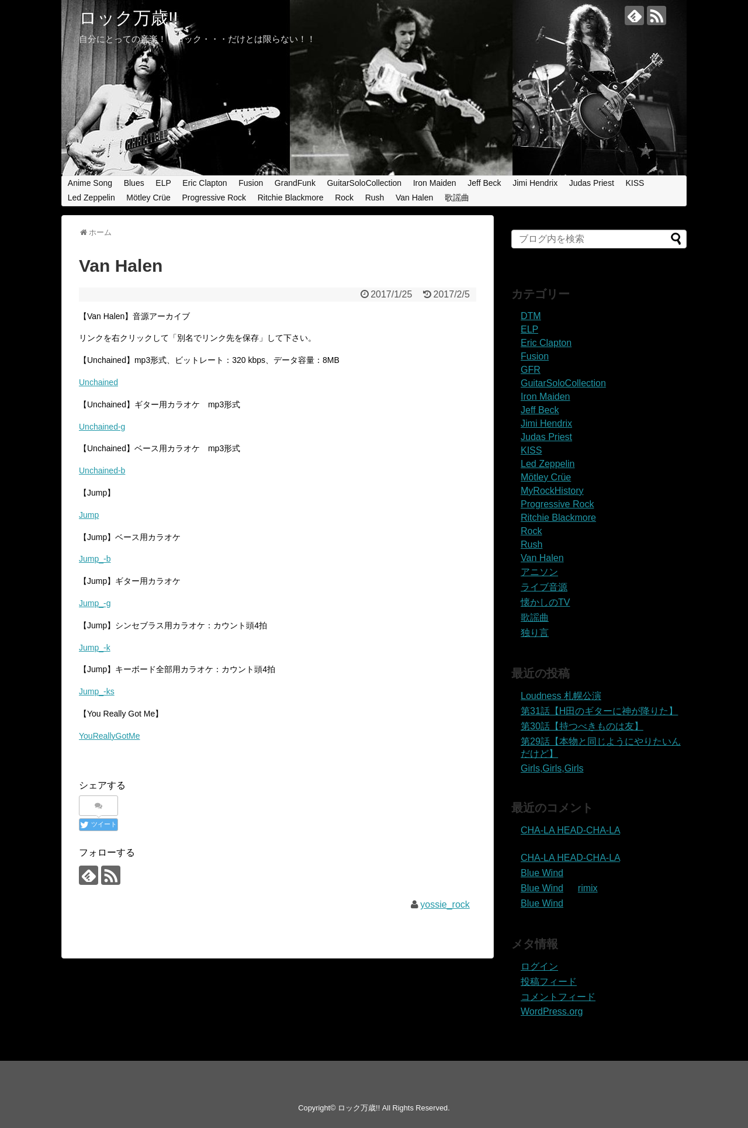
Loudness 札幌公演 (561, 696)
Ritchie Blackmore (291, 197)
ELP (163, 183)
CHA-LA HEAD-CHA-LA (570, 830)
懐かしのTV (545, 602)
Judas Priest (591, 183)
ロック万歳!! (128, 17)
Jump (89, 515)
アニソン (539, 572)
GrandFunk (295, 183)
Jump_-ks (97, 691)
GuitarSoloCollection (364, 183)
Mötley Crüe (148, 197)
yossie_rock (444, 904)
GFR (531, 370)
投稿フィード (549, 982)
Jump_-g (94, 603)
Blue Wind (542, 873)
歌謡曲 (457, 197)
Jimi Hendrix (534, 183)
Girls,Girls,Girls (552, 768)
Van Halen (414, 197)
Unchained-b (102, 470)
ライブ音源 (544, 587)
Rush (375, 197)
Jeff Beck (484, 183)
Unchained (98, 382)
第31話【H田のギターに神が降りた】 (599, 711)
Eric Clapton (204, 183)
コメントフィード (558, 997)
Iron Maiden (434, 183)
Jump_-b (94, 558)
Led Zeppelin (91, 197)
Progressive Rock (214, 197)
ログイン (539, 966)
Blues (134, 183)
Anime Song (90, 183)
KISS (634, 183)
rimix (588, 888)
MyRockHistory (552, 491)
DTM (531, 316)
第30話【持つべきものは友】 (582, 726)
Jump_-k (94, 647)
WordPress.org (552, 1011)
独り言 (535, 633)
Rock (344, 197)
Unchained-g (102, 426)
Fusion (250, 183)
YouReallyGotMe (109, 736)
